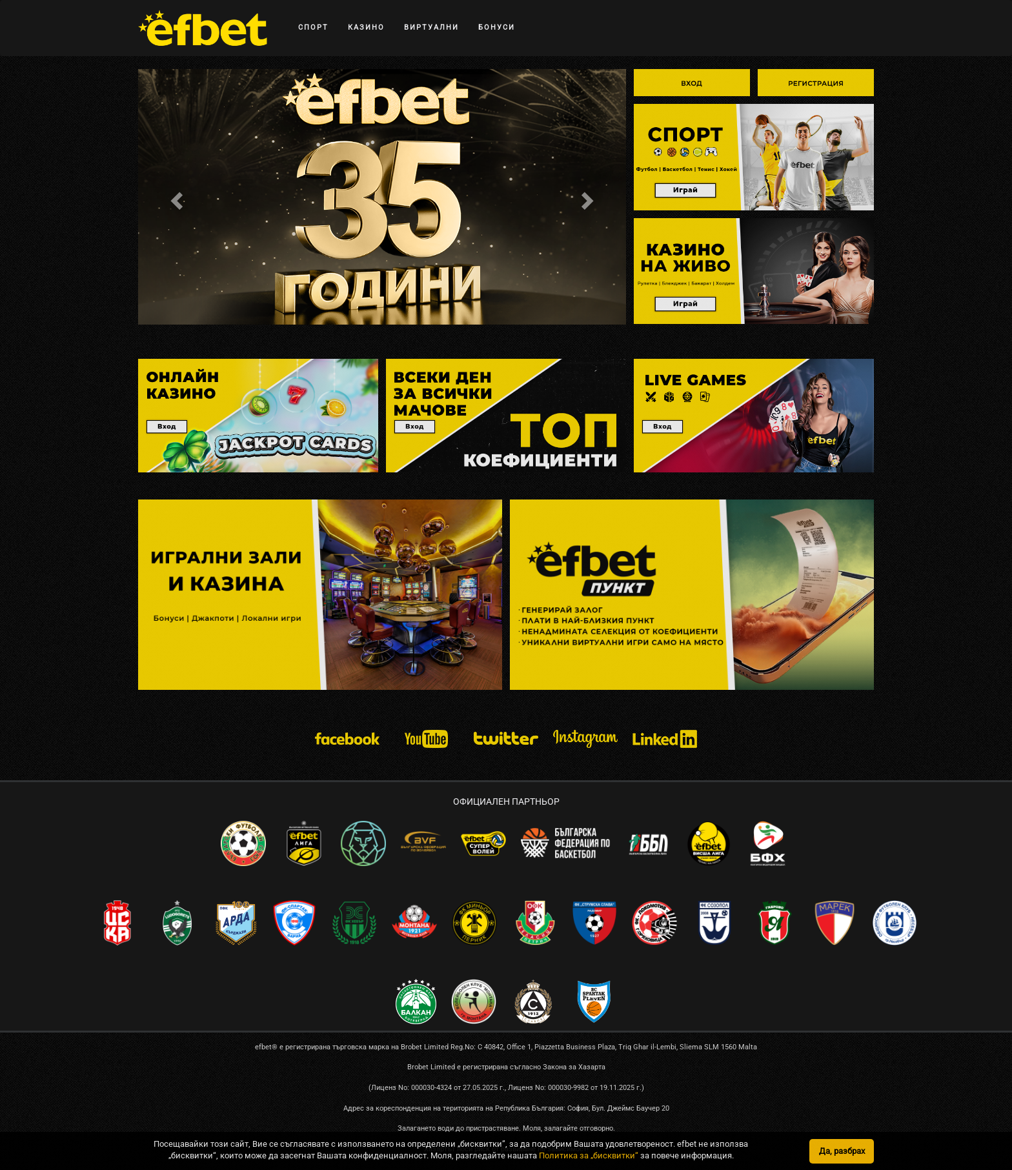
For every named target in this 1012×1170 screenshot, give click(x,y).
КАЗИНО (366, 27)
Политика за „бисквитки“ (588, 1155)
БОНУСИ (496, 27)
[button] (174, 197)
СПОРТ (313, 27)
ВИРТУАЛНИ (431, 27)
